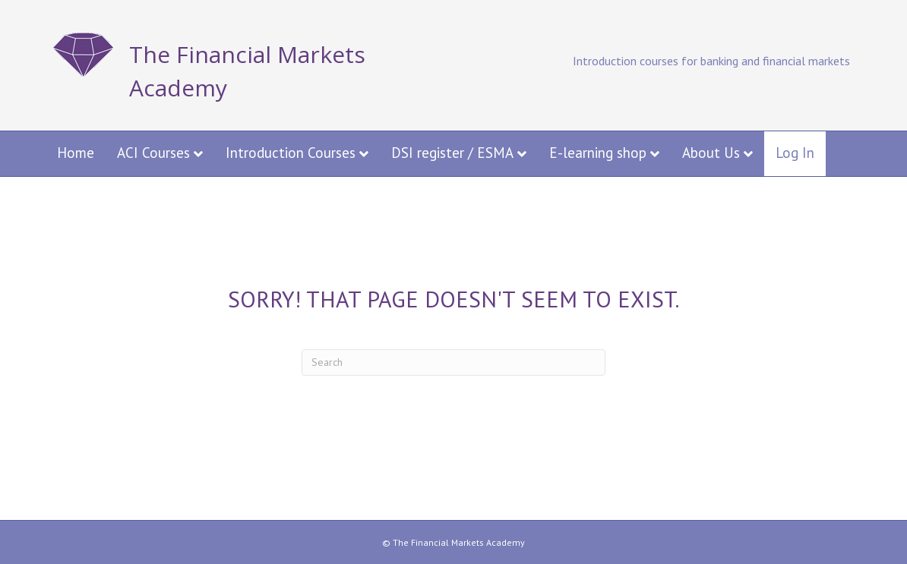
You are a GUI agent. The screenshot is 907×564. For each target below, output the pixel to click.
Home (75, 152)
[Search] (453, 362)
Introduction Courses (291, 152)
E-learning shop (597, 152)
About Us (711, 152)
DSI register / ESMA (452, 152)
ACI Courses (153, 152)
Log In (795, 152)
